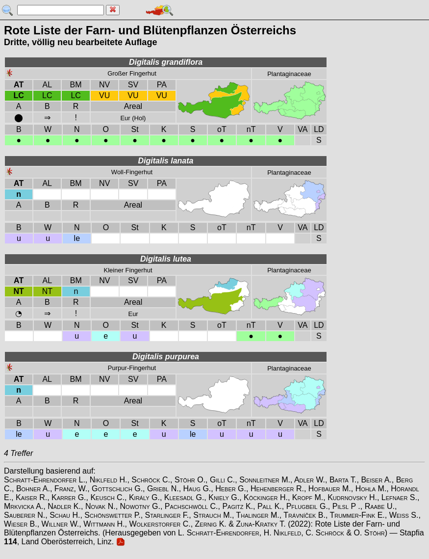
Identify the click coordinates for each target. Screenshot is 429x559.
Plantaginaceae (289, 74)
